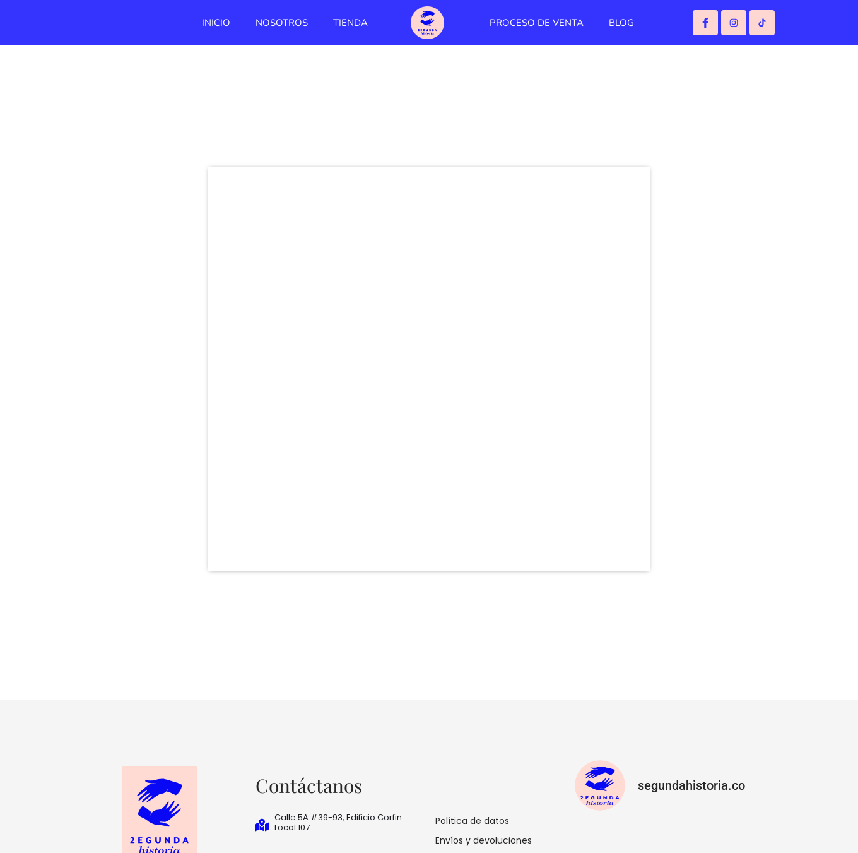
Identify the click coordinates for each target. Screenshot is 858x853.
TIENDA (350, 22)
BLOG (621, 22)
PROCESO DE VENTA (537, 22)
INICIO (216, 22)
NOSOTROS (282, 22)
